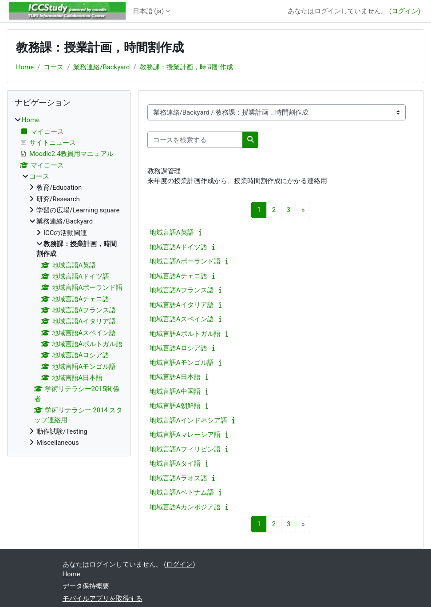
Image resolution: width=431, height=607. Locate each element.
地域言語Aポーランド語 (185, 261)
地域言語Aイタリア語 (182, 305)
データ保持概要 (86, 586)
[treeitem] (69, 281)
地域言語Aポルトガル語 (185, 334)
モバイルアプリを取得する (102, 599)
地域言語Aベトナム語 (182, 492)
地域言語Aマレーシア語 (185, 435)
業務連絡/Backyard (101, 67)
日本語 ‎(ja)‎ (148, 11)
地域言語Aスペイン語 (182, 319)
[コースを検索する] (195, 140)
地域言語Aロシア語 (178, 348)
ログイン (404, 11)
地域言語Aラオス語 (178, 478)
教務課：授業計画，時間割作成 (186, 67)
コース (53, 67)
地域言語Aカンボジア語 (185, 507)
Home (25, 67)
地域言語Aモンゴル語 (182, 363)
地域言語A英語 (172, 232)
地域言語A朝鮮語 (175, 406)
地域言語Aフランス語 (182, 290)
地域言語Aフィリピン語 (185, 449)
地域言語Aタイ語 (175, 463)
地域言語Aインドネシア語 (188, 420)
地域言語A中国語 (175, 391)
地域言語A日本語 (175, 377)
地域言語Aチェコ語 (178, 276)
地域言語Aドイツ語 (178, 247)
